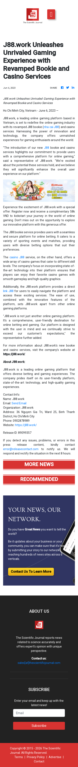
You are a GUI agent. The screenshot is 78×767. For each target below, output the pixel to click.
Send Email (19, 403)
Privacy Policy (36, 757)
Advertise (55, 757)
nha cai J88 (51, 127)
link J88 (8, 291)
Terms (18, 757)
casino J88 (17, 257)
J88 (46, 147)
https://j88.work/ (26, 425)
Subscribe (39, 726)
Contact (39, 761)
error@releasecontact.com (20, 449)
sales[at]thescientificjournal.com (39, 662)
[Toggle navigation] (51, 14)
